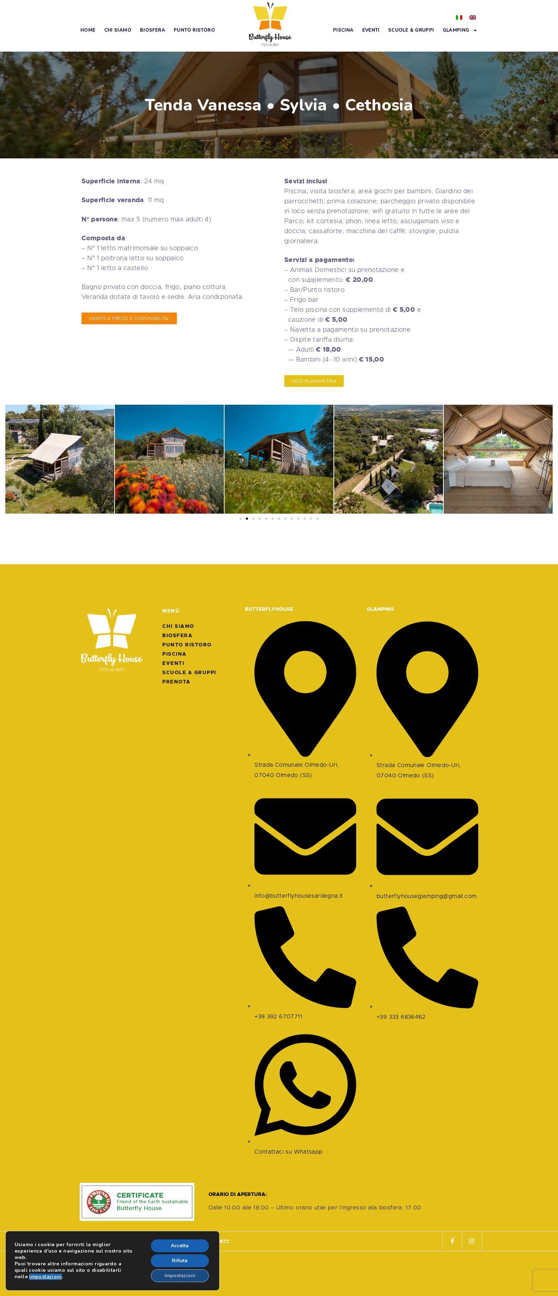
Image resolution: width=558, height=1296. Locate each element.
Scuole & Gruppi (411, 30)
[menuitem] (459, 16)
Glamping (460, 30)
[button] (13, 459)
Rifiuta (180, 1260)
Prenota (176, 681)
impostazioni (45, 1277)
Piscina (343, 30)
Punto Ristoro (194, 30)
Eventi (371, 30)
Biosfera (152, 30)
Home (88, 30)
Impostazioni (179, 1275)
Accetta (180, 1245)
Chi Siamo (117, 30)
